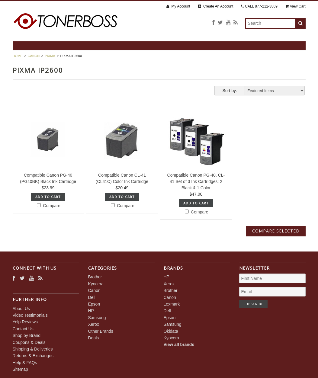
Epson (94, 304)
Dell (91, 297)
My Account (178, 6)
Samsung (97, 317)
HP (91, 310)
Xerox (93, 324)
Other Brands (100, 331)
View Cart (295, 6)
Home (18, 56)
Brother (95, 276)
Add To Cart (48, 196)
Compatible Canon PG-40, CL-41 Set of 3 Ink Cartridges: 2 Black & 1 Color (196, 181)
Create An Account (215, 6)
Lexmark (172, 304)
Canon (34, 56)
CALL (259, 6)
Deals (93, 337)
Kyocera (96, 283)
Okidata (171, 331)
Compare (48, 205)
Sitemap (20, 369)
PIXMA (50, 56)
